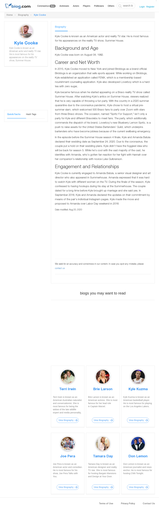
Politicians (99, 6)
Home (10, 15)
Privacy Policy (128, 504)
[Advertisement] (26, 90)
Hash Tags (31, 114)
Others (111, 6)
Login (142, 6)
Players (86, 6)
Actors (76, 6)
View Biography (65, 420)
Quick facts (13, 114)
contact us (60, 268)
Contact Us (149, 504)
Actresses (64, 6)
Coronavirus (46, 6)
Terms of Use (106, 504)
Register (150, 6)
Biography (23, 15)
